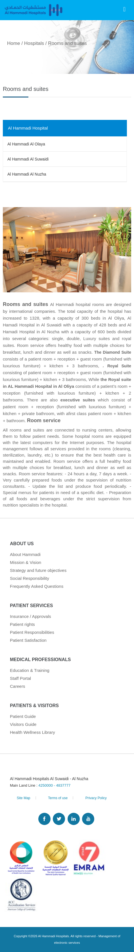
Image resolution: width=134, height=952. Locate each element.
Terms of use (58, 798)
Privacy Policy (96, 798)
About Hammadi (25, 554)
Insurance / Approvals (30, 616)
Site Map (23, 798)
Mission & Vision (25, 562)
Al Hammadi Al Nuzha (26, 174)
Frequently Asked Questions (36, 586)
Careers (17, 686)
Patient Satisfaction (28, 640)
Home (13, 43)
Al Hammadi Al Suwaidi (28, 159)
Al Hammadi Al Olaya (26, 144)
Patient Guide (23, 716)
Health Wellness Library (32, 732)
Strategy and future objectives (38, 570)
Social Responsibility (29, 578)
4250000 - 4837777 (54, 785)
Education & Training (29, 670)
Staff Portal (20, 678)
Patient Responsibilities (32, 632)
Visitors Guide (23, 724)
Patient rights (22, 624)
